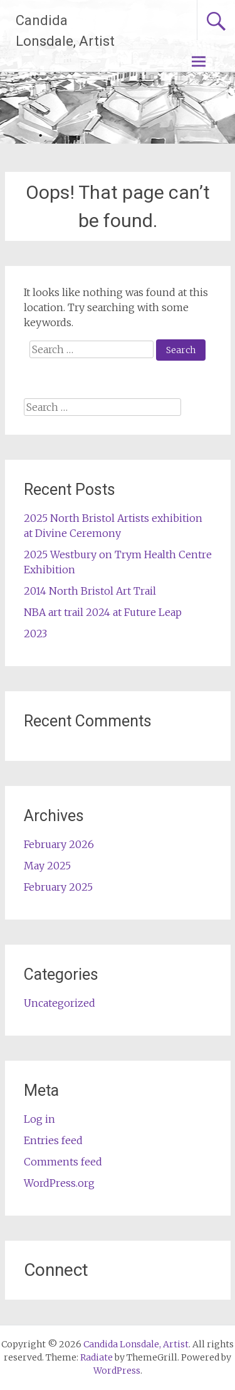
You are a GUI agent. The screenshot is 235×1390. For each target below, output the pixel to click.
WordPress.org (59, 1183)
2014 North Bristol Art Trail (90, 591)
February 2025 (58, 887)
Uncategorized (59, 1003)
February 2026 (59, 844)
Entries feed (53, 1140)
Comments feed (63, 1161)
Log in (39, 1119)
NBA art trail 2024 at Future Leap (103, 612)
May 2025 (47, 865)
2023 (35, 633)
